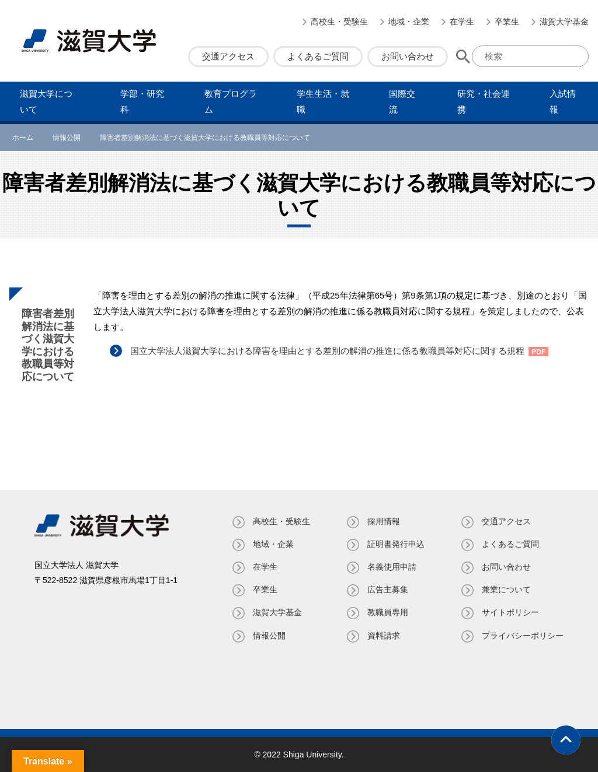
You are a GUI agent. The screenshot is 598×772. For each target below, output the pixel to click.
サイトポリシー (510, 612)
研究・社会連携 (483, 101)
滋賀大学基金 (564, 21)
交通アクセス (228, 56)
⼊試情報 (563, 101)
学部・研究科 (142, 101)
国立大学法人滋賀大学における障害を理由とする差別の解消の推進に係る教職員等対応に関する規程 (327, 351)
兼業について (506, 589)
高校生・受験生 (339, 21)
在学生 (462, 21)
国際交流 (402, 101)
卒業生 (507, 21)
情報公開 (269, 635)
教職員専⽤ (387, 612)
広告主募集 (387, 589)
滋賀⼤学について (46, 101)
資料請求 (383, 635)
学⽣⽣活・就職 (323, 101)
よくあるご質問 (318, 56)
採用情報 (383, 521)
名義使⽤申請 (391, 566)
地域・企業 (408, 21)
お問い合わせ (407, 56)
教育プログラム (230, 101)
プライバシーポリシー (523, 635)
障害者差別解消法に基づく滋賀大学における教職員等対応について (48, 345)
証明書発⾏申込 (396, 544)
